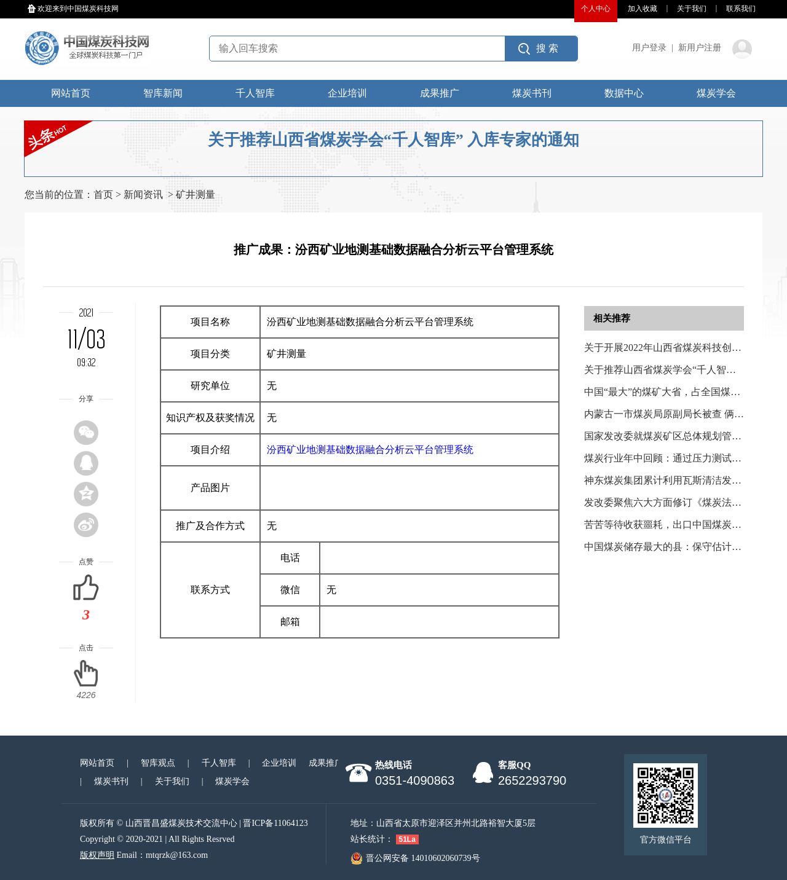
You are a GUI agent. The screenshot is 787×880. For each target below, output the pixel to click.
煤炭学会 (716, 93)
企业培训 (347, 93)
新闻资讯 (143, 194)
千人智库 (255, 93)
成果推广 (439, 93)
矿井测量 (195, 194)
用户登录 (649, 47)
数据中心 (624, 93)
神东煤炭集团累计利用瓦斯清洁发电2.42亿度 (681, 480)
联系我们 (741, 8)
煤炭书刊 (532, 93)
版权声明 (97, 855)
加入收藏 (642, 8)
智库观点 (158, 763)
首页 (103, 194)
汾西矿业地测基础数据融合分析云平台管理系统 (370, 449)
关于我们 (691, 8)
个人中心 (596, 8)
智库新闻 (163, 93)
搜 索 (547, 48)
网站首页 (70, 93)
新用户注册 (699, 47)
